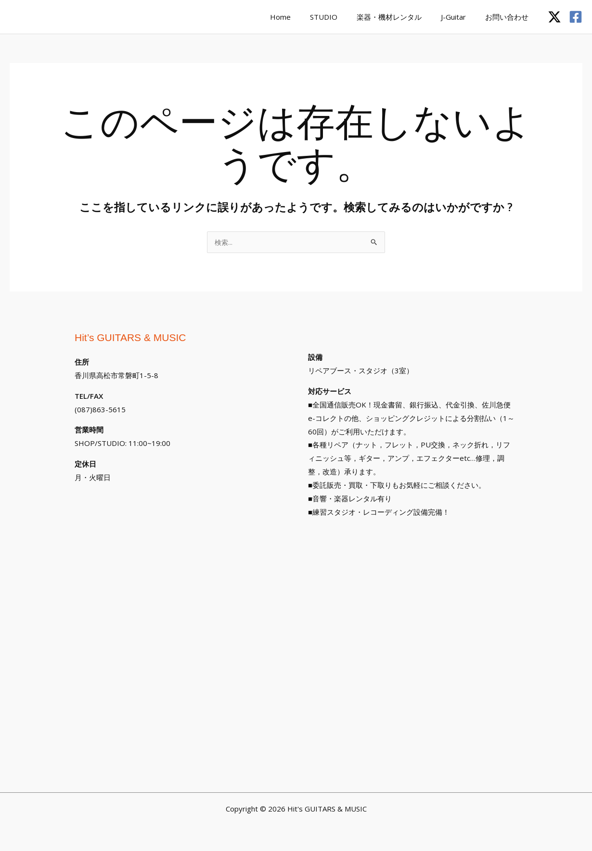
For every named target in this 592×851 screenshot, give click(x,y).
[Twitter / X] (554, 17)
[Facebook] (575, 17)
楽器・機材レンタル (401, 17)
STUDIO (340, 17)
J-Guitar (460, 17)
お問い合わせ (509, 17)
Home (302, 17)
